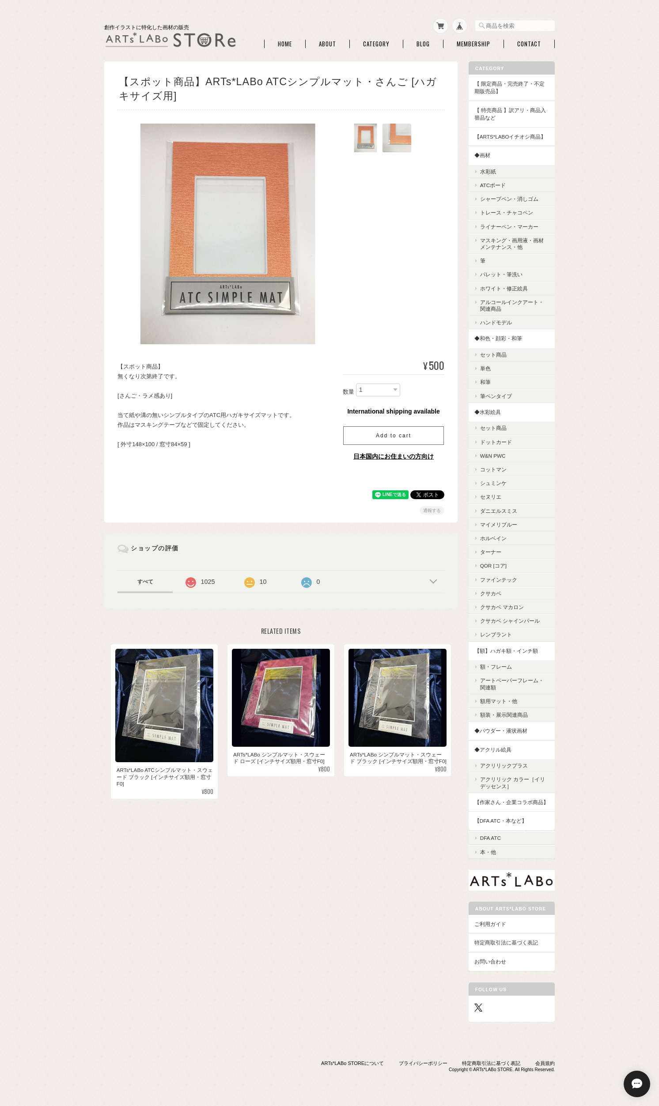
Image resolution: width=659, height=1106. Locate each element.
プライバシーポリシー (423, 1062)
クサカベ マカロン (502, 606)
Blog (423, 43)
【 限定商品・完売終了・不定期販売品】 (509, 87)
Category (376, 43)
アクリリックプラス (504, 765)
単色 (485, 368)
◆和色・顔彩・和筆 (498, 338)
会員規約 (545, 1062)
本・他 (488, 851)
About (327, 43)
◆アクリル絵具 (492, 749)
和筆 (485, 382)
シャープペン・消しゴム (509, 199)
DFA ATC (490, 837)
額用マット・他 (498, 700)
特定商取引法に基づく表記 (506, 941)
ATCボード (493, 185)
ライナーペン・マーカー (509, 226)
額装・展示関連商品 (504, 714)
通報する (432, 510)
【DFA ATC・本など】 (500, 821)
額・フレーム (496, 666)
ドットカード (496, 441)
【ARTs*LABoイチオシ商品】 (510, 136)
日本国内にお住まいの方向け (393, 455)
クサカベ (490, 593)
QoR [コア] (493, 565)
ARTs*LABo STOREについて (352, 1062)
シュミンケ (493, 482)
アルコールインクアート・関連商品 (512, 305)
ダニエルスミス (498, 510)
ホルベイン (493, 538)
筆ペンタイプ (496, 396)
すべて (145, 581)
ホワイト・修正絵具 (504, 288)
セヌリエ (490, 497)
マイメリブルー (498, 524)
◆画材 (482, 155)
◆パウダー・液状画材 (500, 730)
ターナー (490, 551)
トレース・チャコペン (506, 212)
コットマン (493, 469)
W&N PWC (493, 455)
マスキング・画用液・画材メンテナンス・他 (512, 243)
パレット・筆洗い (501, 274)
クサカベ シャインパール (510, 621)
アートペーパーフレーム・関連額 (512, 683)
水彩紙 (488, 171)
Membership (473, 43)
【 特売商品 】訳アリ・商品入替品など (510, 113)
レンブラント (496, 634)
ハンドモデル (496, 322)
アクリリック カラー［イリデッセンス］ (512, 782)
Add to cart (393, 435)
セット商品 (493, 354)
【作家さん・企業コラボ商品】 (511, 802)
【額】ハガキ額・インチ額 (506, 650)
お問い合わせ (490, 960)
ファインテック (498, 579)
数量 (348, 391)
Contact (529, 43)
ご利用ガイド (490, 922)
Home (285, 43)
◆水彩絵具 (487, 411)
